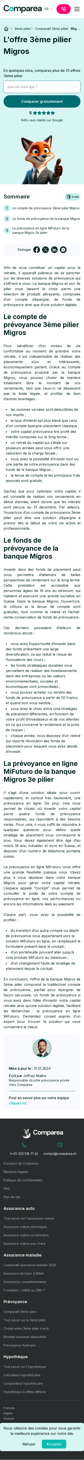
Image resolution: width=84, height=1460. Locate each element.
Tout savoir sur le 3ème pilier (25, 1320)
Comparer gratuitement (42, 101)
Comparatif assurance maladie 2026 (30, 1265)
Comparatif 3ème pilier (20, 1311)
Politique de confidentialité (23, 1180)
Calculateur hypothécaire (22, 1375)
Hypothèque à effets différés (25, 1392)
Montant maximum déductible (25, 1337)
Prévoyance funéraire (20, 1345)
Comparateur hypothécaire (23, 1383)
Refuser (29, 1444)
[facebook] (36, 249)
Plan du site (12, 1197)
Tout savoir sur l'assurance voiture (29, 1218)
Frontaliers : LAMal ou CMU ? (24, 1290)
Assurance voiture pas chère (25, 1243)
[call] (64, 9)
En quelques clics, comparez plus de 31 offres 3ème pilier (42, 73)
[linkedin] (54, 249)
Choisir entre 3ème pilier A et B (26, 1328)
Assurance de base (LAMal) (24, 1273)
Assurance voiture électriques (25, 1227)
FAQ (7, 1188)
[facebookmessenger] (63, 249)
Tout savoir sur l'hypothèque (25, 1367)
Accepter (54, 1444)
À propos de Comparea (21, 1163)
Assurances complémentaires (25, 1282)
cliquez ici (17, 1103)
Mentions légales (16, 1172)
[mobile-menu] (76, 9)
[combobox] (49, 9)
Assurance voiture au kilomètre (26, 1235)
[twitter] (45, 249)
